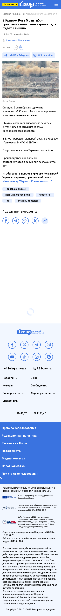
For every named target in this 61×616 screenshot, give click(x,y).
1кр (7, 200)
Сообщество (39, 385)
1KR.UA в (18, 55)
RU (21, 47)
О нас (34, 377)
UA (15, 47)
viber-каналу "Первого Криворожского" (27, 181)
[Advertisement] (30, 262)
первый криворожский (18, 194)
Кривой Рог (45, 194)
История (7, 385)
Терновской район (15, 189)
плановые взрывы (28, 200)
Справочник (10, 400)
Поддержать (10, 4)
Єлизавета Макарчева (18, 40)
